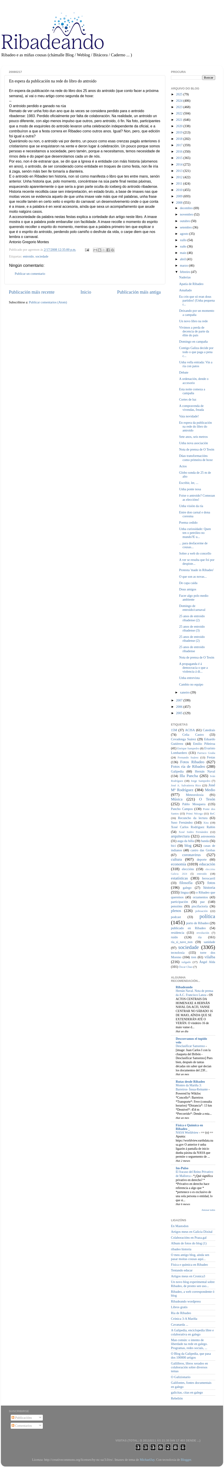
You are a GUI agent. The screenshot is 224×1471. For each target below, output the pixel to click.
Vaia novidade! (189, 416)
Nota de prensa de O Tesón (196, 449)
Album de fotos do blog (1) (189, 1243)
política (207, 916)
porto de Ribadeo (197, 923)
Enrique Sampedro (188, 748)
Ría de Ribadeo (181, 1313)
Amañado (185, 290)
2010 (179, 190)
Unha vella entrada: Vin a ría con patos (195, 364)
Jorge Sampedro (200, 781)
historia (209, 887)
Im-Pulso (182, 1168)
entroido (28, 256)
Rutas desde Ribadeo (190, 1081)
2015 (179, 158)
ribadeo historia (181, 1249)
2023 (179, 107)
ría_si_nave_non (181, 942)
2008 (179, 202)
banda (205, 841)
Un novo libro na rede (193, 321)
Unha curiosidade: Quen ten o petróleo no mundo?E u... (195, 533)
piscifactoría (200, 906)
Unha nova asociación (193, 443)
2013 (179, 171)
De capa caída (188, 583)
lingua (184, 892)
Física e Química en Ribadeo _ (189, 1127)
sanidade (209, 942)
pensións (176, 906)
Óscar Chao (186, 966)
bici (173, 845)
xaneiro (185, 692)
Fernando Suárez (188, 757)
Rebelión (177, 1398)
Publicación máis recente (31, 292)
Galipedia (177, 771)
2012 (179, 177)
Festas (211, 757)
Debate (183, 372)
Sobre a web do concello (195, 553)
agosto (184, 233)
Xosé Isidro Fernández (193, 832)
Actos (183, 466)
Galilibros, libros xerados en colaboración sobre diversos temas (189, 1367)
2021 (179, 119)
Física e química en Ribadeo (189, 1264)
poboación (201, 911)
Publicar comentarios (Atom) (48, 302)
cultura (176, 859)
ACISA (190, 730)
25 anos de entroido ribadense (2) (192, 618)
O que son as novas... (193, 576)
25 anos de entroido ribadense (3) (192, 628)
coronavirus (191, 855)
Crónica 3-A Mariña (184, 1318)
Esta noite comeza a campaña (192, 391)
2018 (179, 139)
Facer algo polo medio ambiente (193, 597)
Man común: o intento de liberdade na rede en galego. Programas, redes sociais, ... (189, 1344)
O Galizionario (180, 1377)
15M (174, 730)
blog (188, 845)
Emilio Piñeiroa (204, 743)
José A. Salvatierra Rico (186, 785)
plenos (176, 911)
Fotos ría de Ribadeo (188, 766)
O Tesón (207, 799)
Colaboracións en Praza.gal (189, 1237)
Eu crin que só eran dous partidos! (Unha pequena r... (197, 300)
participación (179, 902)
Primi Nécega (194, 813)
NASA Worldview (187, 1132)
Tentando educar (181, 1270)
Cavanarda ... (179, 1324)
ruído (174, 937)
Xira (206, 822)
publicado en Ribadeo (188, 928)
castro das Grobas (202, 850)
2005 (179, 713)
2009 (179, 196)
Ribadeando (184, 987)
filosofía (185, 883)
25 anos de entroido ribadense (192, 649)
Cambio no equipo (191, 684)
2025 (179, 94)
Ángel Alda (207, 962)
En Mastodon (179, 1226)
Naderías (185, 277)
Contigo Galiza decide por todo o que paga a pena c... (196, 352)
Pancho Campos (182, 809)
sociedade (41, 256)
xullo (183, 240)
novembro (187, 214)
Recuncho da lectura (192, 818)
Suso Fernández (182, 822)
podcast (176, 917)
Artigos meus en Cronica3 (188, 1276)
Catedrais (209, 730)
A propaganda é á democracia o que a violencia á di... (193, 668)
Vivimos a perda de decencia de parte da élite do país (194, 331)
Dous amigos (187, 589)
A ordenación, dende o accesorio (193, 380)
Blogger (186, 1459)
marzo (184, 265)
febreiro (185, 272)
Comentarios (22, 1425)
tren (193, 957)
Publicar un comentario (30, 273)
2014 (179, 164)
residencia (177, 932)
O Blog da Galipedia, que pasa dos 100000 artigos (191, 1355)
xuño (183, 246)
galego (187, 887)
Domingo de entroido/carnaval (192, 608)
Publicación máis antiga (139, 292)
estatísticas (179, 878)
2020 (179, 126)
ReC (212, 813)
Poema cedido (188, 522)
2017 (179, 145)
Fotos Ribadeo (192, 762)
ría (200, 937)
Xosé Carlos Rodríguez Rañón (193, 827)
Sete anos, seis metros (193, 436)
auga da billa (185, 841)
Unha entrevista (189, 678)
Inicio (85, 292)
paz (202, 902)
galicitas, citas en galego (187, 1392)
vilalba (210, 957)
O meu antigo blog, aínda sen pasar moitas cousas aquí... (190, 1257)
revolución (203, 932)
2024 (179, 100)
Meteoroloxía (195, 795)
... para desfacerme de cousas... (193, 545)
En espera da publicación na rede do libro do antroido (195, 426)
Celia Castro (193, 734)
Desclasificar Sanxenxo (191, 1046)
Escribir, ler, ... (188, 483)
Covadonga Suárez (183, 739)
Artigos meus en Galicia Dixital (191, 1231)
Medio (210, 790)
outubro (185, 221)
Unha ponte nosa (190, 489)
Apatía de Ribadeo (191, 284)
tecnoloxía (178, 952)
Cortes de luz (187, 399)
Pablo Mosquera (193, 804)
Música (177, 799)
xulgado (186, 962)
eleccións (188, 869)
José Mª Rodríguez (193, 787)
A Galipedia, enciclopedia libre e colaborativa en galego (192, 1332)
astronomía (208, 836)
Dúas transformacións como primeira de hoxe (196, 457)
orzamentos (200, 897)
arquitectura (180, 836)
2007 (179, 700)
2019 (179, 132)
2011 (179, 183)
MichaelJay (147, 1459)
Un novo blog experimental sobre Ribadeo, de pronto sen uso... (193, 1284)
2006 (179, 706)
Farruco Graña (206, 753)
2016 (179, 151)
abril (183, 259)
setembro (186, 227)
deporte (202, 859)
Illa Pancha (189, 776)
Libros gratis (179, 1307)
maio (183, 253)
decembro (187, 208)
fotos (211, 883)
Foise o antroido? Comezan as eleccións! (197, 497)
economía (178, 864)
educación (207, 864)
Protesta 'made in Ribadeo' (196, 570)
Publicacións (22, 1417)
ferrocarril (208, 878)
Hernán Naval (205, 771)
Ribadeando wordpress (186, 1301)
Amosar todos (208, 1209)
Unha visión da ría (191, 506)
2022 (179, 113)
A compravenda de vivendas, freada (191, 407)
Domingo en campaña (193, 341)
